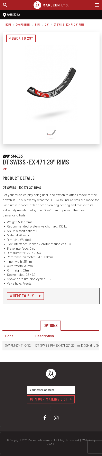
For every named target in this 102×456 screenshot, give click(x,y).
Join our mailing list (51, 399)
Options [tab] (50, 326)
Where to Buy (25, 296)
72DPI (50, 443)
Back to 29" (21, 38)
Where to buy (11, 15)
